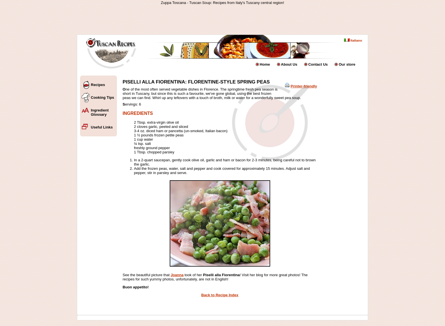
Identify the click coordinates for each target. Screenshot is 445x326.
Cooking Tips (102, 97)
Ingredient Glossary (100, 112)
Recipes (98, 85)
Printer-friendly (304, 86)
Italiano (353, 40)
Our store (347, 64)
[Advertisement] (222, 19)
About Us (289, 64)
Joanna (177, 275)
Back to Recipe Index (219, 295)
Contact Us (318, 64)
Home (265, 64)
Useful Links (102, 127)
